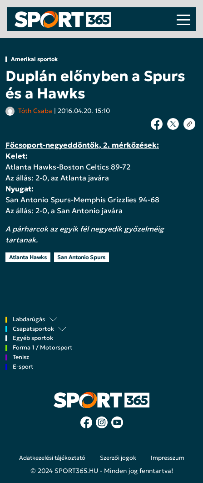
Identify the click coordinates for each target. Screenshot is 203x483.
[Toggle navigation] (183, 19)
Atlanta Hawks (28, 257)
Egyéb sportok (33, 338)
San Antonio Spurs (81, 257)
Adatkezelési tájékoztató (52, 458)
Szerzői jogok (118, 458)
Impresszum (167, 458)
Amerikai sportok (34, 59)
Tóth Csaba (35, 111)
